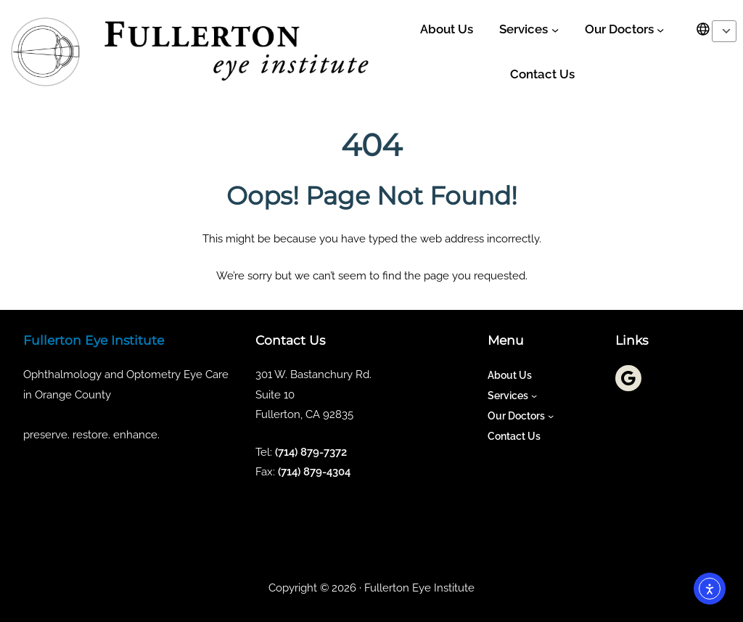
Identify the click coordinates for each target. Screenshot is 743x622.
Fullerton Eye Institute (93, 340)
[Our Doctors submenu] (660, 29)
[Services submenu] (555, 29)
